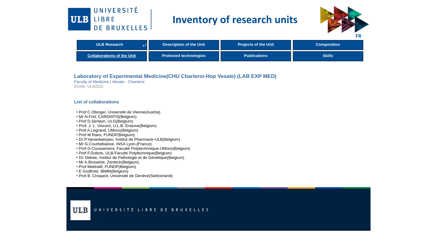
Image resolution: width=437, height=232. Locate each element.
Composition (328, 44)
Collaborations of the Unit (112, 55)
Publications (255, 55)
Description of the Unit (184, 44)
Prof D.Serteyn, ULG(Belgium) (106, 121)
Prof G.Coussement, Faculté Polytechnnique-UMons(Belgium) (134, 148)
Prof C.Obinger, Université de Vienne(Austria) (120, 112)
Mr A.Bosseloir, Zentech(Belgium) (109, 162)
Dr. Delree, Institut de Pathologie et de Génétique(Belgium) (131, 157)
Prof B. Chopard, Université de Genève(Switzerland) (126, 175)
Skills (328, 55)
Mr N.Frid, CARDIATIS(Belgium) (108, 116)
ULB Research (109, 44)
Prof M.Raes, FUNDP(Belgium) (107, 135)
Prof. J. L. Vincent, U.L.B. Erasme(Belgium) (118, 125)
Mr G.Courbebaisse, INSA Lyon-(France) (115, 144)
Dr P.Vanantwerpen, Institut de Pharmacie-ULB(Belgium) (129, 139)
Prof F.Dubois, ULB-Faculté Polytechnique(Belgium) (125, 153)
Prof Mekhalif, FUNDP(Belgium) (107, 166)
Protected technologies (184, 55)
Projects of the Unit (256, 44)
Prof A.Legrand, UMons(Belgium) (108, 130)
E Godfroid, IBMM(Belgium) (103, 171)
